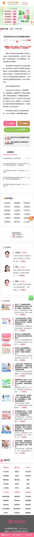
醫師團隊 (28, 513)
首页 (11, 29)
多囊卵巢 (6, 500)
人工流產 (26, 221)
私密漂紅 (17, 513)
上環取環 (7, 218)
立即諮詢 (17, 236)
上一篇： (7, 137)
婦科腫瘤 (17, 203)
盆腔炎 (28, 488)
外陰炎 (6, 513)
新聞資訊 (28, 508)
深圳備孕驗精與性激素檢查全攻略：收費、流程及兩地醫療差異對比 (14, 178)
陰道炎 (17, 471)
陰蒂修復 (17, 504)
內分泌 (28, 467)
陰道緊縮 (7, 214)
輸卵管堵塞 (5, 496)
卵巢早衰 (6, 504)
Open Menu (31, 3)
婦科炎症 (17, 221)
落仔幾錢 (26, 207)
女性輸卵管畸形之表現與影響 (12, 158)
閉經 (28, 484)
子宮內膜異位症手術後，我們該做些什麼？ (14, 171)
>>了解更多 (22, 261)
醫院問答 (28, 504)
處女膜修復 (17, 508)
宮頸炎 (17, 476)
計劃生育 (6, 467)
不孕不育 (18, 29)
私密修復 (26, 203)
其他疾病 (28, 492)
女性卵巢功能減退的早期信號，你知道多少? (14, 185)
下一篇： (7, 142)
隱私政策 (25, 531)
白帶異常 (28, 476)
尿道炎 (17, 484)
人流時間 (26, 214)
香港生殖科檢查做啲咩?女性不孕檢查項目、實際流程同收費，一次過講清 (15, 164)
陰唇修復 (7, 221)
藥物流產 (7, 210)
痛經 (28, 480)
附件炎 (17, 488)
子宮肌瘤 (17, 210)
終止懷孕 (7, 203)
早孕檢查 (17, 214)
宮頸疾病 (17, 207)
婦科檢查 (17, 218)
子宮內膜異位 (6, 508)
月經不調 (7, 207)
